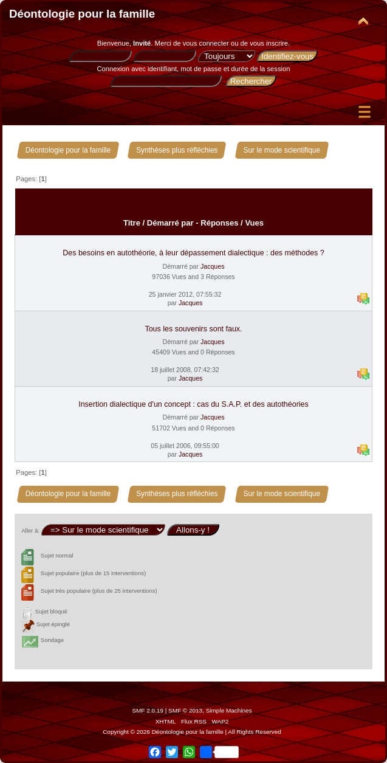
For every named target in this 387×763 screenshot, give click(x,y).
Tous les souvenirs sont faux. (193, 329)
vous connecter (206, 43)
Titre (131, 222)
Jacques (212, 266)
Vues (254, 222)
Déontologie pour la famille (82, 13)
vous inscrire (269, 43)
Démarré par (170, 222)
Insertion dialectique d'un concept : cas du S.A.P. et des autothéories (193, 404)
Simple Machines (229, 710)
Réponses (219, 222)
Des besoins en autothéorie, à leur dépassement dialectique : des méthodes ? (193, 253)
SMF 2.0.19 (147, 710)
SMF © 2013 (185, 710)
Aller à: (30, 530)
